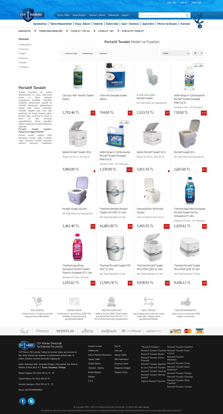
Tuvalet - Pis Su (80, 30)
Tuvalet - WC (106, 30)
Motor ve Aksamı (167, 23)
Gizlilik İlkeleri (94, 363)
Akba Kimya (26, 44)
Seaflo (23, 62)
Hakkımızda (113, 15)
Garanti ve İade (95, 346)
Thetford (24, 67)
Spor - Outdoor (130, 23)
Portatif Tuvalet (133, 30)
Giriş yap (171, 2)
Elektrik (98, 23)
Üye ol (183, 2)
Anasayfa (25, 30)
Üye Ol (117, 346)
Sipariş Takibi (63, 15)
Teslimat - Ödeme (97, 15)
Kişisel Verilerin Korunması (100, 354)
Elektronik (112, 23)
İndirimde (103, 53)
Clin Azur (24, 49)
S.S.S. (90, 380)
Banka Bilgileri (79, 15)
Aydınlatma (39, 23)
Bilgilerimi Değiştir (123, 367)
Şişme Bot (148, 23)
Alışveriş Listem (121, 363)
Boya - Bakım (82, 23)
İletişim (125, 15)
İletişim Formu (121, 372)
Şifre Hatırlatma (121, 359)
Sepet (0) (196, 2)
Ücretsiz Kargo (71, 53)
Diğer (23, 53)
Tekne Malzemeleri (61, 23)
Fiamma (24, 58)
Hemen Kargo (88, 53)
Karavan (185, 23)
